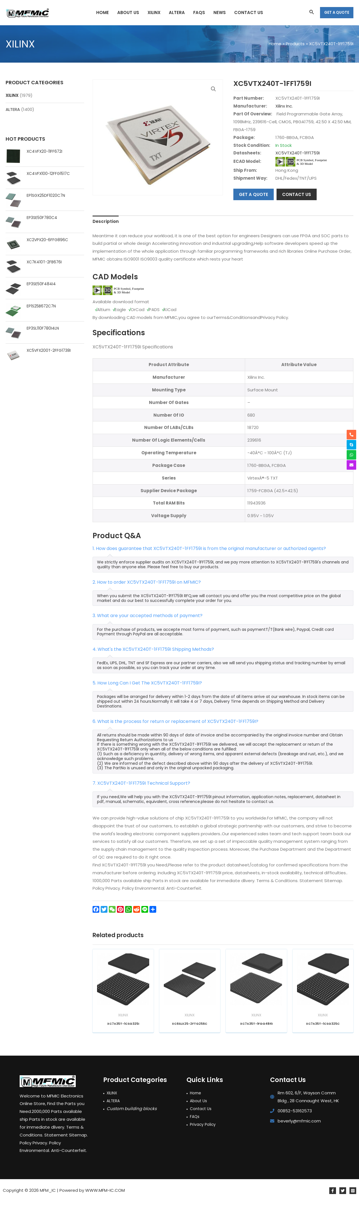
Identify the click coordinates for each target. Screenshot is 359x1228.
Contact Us (202, 1135)
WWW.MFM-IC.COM (105, 1217)
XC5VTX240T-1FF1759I (297, 153)
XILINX (12, 95)
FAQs (195, 1142)
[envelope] (351, 465)
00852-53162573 (295, 1137)
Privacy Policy (203, 1150)
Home (196, 1119)
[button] (213, 89)
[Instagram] (352, 1217)
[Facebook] (332, 1217)
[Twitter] (342, 1217)
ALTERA (13, 109)
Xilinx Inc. (284, 106)
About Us (199, 1127)
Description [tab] (106, 248)
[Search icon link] (311, 13)
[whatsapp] (351, 455)
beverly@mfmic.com (299, 1147)
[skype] (351, 444)
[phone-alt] (351, 434)
